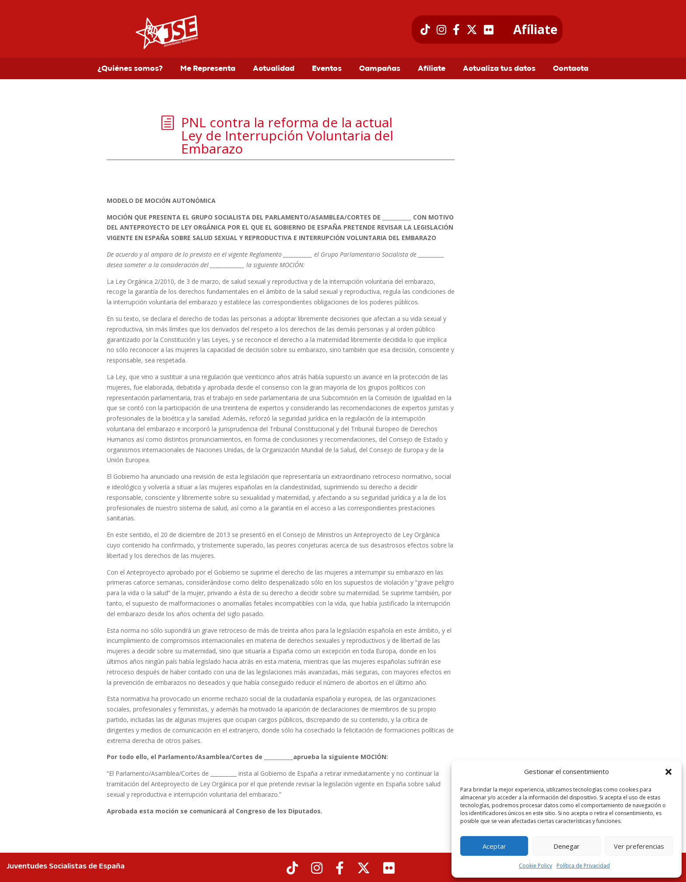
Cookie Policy (535, 865)
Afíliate (535, 29)
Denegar (566, 846)
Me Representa (207, 69)
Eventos (327, 69)
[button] (668, 771)
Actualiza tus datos (499, 69)
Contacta (570, 69)
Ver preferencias (639, 846)
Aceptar (494, 846)
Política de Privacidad (583, 865)
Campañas (379, 69)
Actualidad (273, 69)
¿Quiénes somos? (130, 69)
